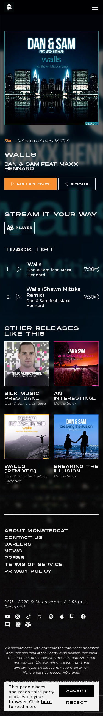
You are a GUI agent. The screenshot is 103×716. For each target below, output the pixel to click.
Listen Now (30, 184)
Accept (76, 691)
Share (77, 184)
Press (14, 557)
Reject (76, 703)
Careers (18, 544)
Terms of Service (33, 564)
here (46, 701)
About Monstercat (36, 531)
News (13, 551)
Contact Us (23, 537)
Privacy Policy (28, 571)
